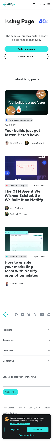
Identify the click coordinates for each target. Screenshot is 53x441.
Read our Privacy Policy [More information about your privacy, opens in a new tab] (20, 423)
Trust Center (8, 407)
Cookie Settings (10, 413)
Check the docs (27, 56)
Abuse (47, 407)
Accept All (37, 429)
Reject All (15, 429)
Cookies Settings (26, 435)
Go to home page (26, 49)
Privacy (21, 407)
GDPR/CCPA (35, 407)
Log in (41, 4)
